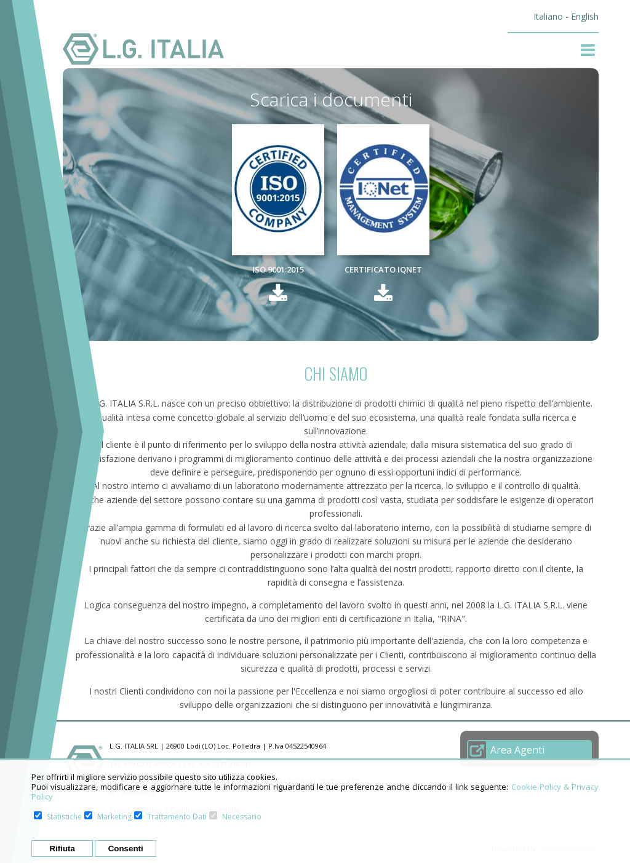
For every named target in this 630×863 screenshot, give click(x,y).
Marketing (114, 816)
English (585, 16)
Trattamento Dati (177, 816)
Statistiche (64, 816)
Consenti (125, 848)
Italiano (548, 16)
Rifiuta (61, 848)
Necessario (241, 816)
